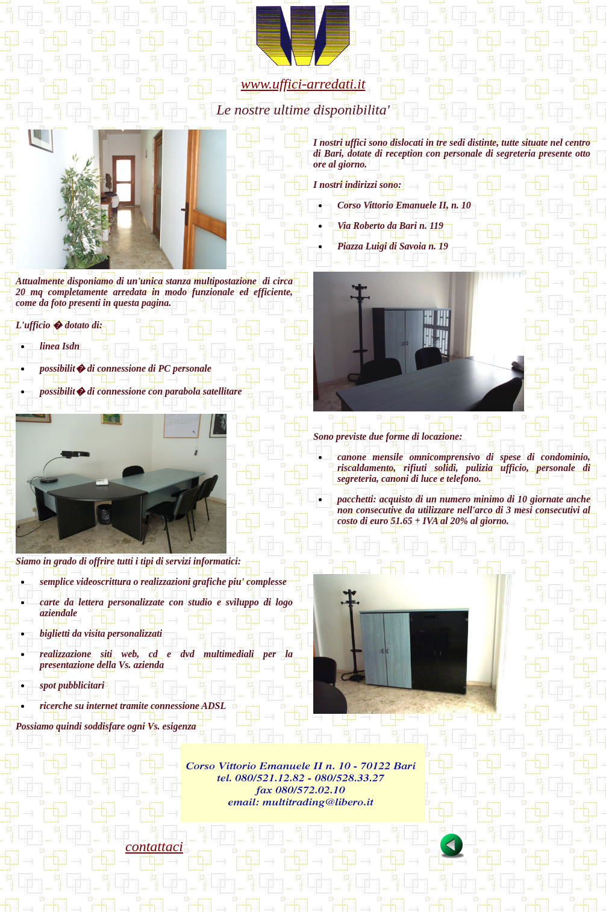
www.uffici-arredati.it (303, 84)
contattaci (154, 846)
